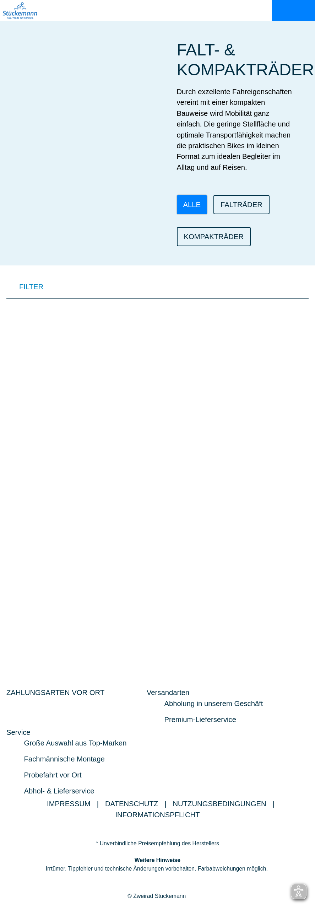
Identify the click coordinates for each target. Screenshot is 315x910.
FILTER (24, 288)
